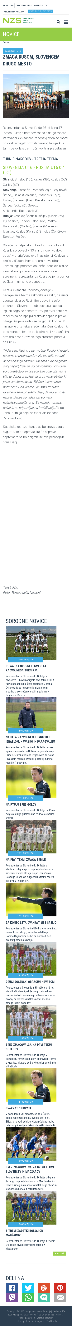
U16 (19, 50)
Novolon (54, 1321)
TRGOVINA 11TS (24, 5)
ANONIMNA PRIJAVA (14, 11)
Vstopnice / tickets (40, 11)
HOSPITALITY (40, 5)
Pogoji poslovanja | (28, 1318)
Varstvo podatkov (45, 1318)
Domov (6, 42)
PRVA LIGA (8, 5)
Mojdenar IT (42, 1321)
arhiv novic (60, 1253)
